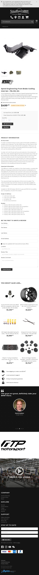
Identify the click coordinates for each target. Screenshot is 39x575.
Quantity (4, 118)
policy (18, 542)
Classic (2, 508)
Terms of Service (5, 495)
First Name (4, 227)
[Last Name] (19, 235)
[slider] (19, 225)
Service (3, 505)
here (7, 186)
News (2, 499)
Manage (3, 560)
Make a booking (5, 517)
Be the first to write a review (9, 102)
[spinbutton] (6, 120)
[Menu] (36, 21)
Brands (3, 511)
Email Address (5, 238)
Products (5, 26)
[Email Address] (19, 241)
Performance (4, 506)
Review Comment (6, 257)
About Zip (3, 520)
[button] (3, 120)
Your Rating (4, 223)
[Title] (19, 254)
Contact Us (4, 522)
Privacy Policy (4, 497)
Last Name (4, 233)
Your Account (4, 519)
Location (3, 246)
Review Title (4, 252)
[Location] (19, 249)
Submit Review (7, 269)
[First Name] (19, 230)
